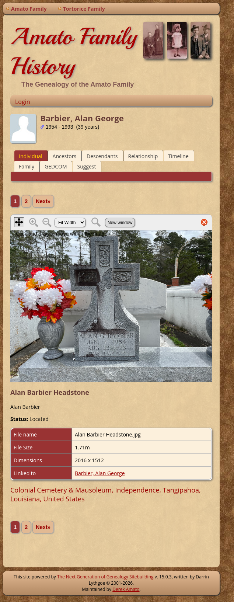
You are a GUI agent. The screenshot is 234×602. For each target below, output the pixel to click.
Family (26, 166)
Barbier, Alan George (100, 473)
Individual (30, 156)
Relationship (143, 156)
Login (22, 102)
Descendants (102, 156)
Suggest (86, 166)
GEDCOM (56, 166)
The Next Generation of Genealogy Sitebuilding (105, 577)
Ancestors (64, 156)
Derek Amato (125, 589)
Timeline (178, 156)
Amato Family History (73, 51)
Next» (43, 201)
